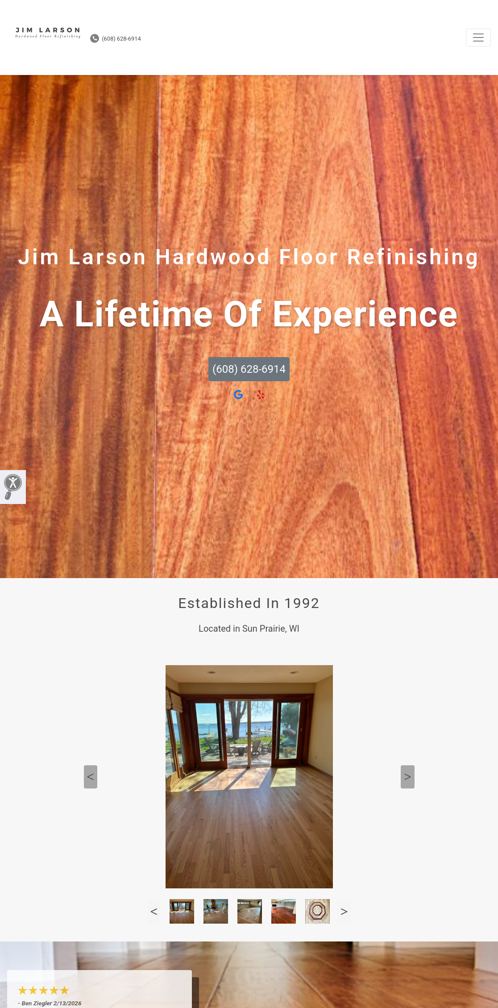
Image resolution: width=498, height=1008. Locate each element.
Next (407, 776)
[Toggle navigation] (478, 37)
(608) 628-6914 (115, 38)
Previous (90, 776)
